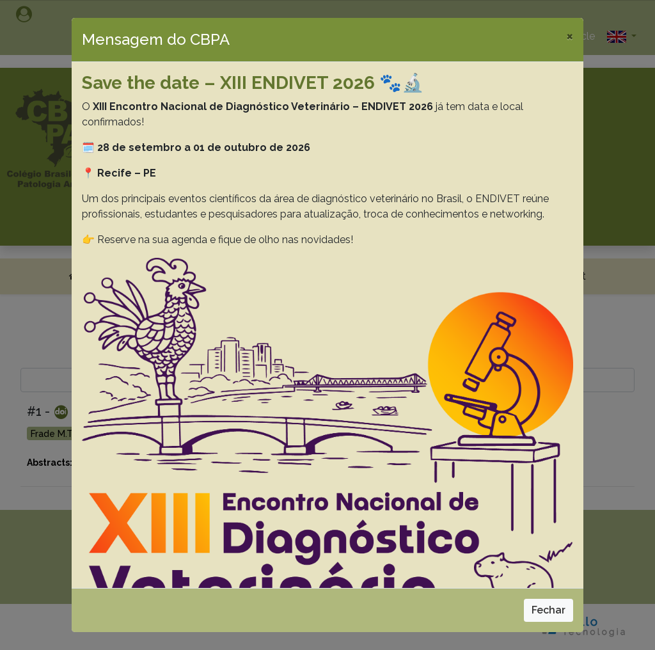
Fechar (548, 610)
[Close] (569, 36)
